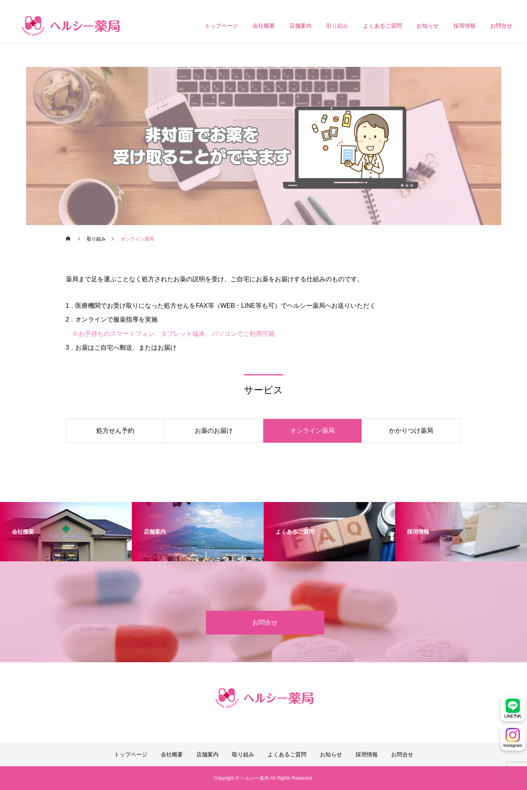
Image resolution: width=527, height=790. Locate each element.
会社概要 (264, 26)
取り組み (337, 26)
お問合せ (501, 26)
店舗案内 (300, 26)
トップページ (221, 26)
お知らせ (428, 26)
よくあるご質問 (382, 26)
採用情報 (464, 26)
